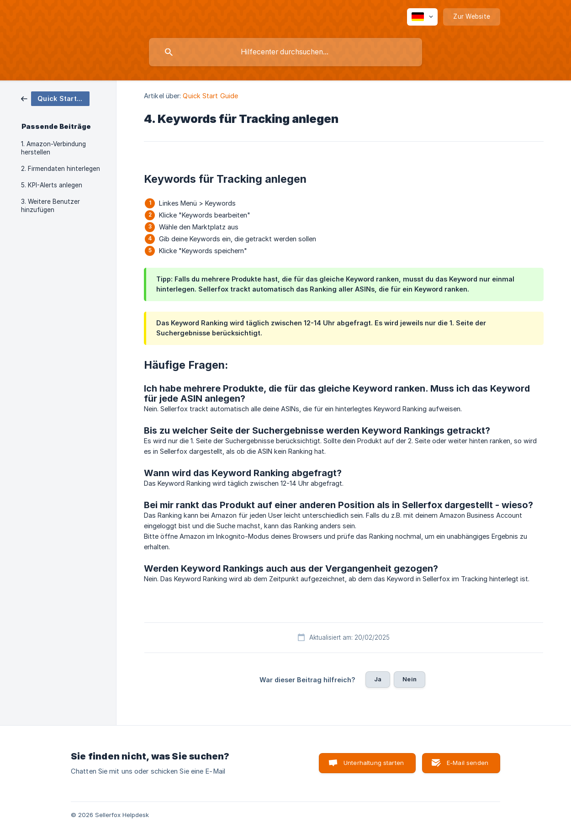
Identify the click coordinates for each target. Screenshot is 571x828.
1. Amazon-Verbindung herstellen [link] (53, 148)
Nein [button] (409, 679)
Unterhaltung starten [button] (374, 762)
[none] (422, 17)
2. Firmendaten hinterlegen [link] (60, 168)
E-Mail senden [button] (467, 762)
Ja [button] (377, 679)
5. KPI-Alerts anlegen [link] (51, 185)
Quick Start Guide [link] (210, 96)
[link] (55, 98)
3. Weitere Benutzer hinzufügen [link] (50, 205)
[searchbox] (285, 52)
